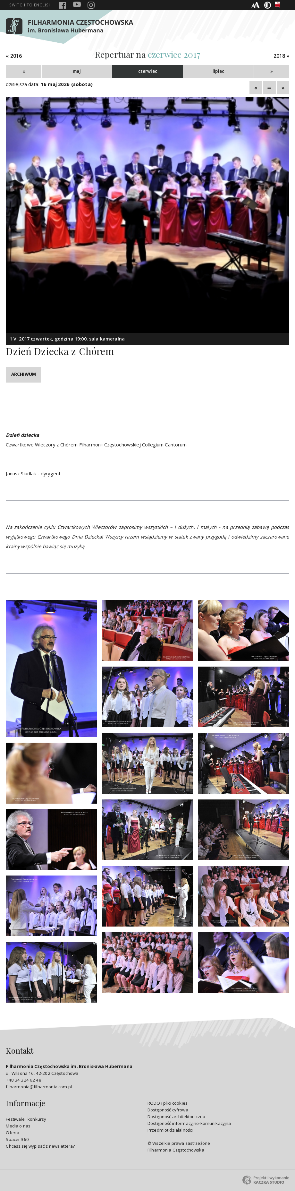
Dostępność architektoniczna (176, 1116)
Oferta (12, 1132)
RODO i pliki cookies (168, 1103)
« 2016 (14, 56)
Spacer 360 (17, 1139)
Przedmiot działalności (170, 1130)
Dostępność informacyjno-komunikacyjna (189, 1123)
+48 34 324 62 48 (23, 1080)
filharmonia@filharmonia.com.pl (39, 1087)
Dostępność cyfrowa (168, 1110)
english (30, 4)
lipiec (218, 71)
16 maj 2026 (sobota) (67, 84)
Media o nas (18, 1126)
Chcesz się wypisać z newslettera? (40, 1146)
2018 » (282, 56)
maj (76, 71)
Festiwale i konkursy (26, 1119)
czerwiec (147, 71)
